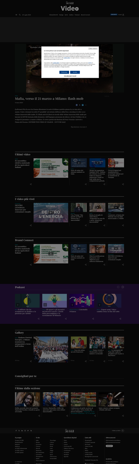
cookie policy (67, 57)
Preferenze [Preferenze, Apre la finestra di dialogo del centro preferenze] (64, 72)
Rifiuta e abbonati (93, 48)
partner (90, 62)
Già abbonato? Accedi (70, 76)
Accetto (75, 72)
